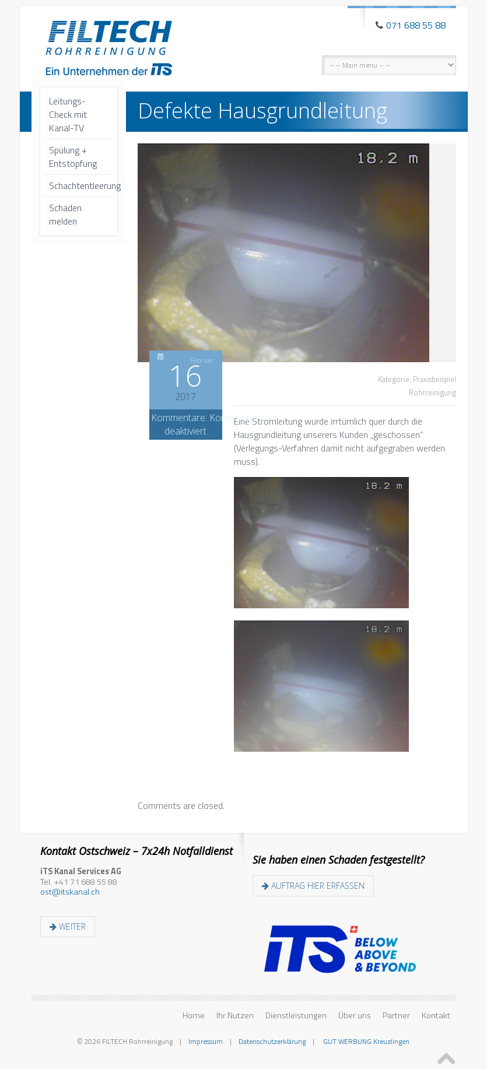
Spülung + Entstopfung (73, 156)
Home (194, 1015)
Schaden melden (65, 214)
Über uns (354, 1015)
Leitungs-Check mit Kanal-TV (68, 114)
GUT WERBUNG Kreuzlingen (365, 1041)
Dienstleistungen (296, 1015)
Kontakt (436, 1015)
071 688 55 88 (416, 25)
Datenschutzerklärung (272, 1041)
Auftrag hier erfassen (313, 885)
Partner (396, 1015)
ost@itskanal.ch (70, 891)
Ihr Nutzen (235, 1015)
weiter (68, 926)
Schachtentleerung (81, 185)
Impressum (205, 1041)
